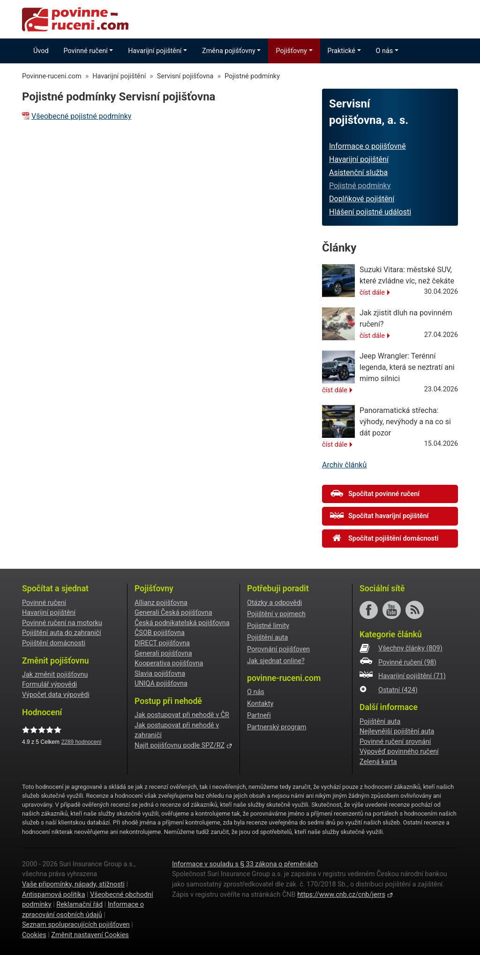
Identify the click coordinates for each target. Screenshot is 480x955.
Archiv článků (344, 464)
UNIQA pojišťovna (161, 684)
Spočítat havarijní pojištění (379, 516)
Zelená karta (378, 762)
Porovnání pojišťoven (278, 649)
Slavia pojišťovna (160, 674)
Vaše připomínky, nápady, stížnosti (73, 884)
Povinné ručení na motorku (62, 623)
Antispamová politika (53, 895)
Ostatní (398, 690)
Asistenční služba (358, 172)
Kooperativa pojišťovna (169, 663)
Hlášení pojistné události (370, 211)
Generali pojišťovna (163, 653)
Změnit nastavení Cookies (89, 935)
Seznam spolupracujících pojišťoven (76, 925)
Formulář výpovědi (49, 684)
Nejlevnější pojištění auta (397, 731)
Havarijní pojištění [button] (154, 51)
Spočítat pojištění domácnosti (384, 538)
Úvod (41, 51)
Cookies (34, 935)
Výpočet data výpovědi (56, 695)
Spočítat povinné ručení (375, 493)
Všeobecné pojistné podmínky (81, 116)
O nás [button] (384, 51)
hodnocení (81, 742)
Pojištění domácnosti (53, 643)
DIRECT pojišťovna (162, 643)
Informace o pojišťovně (367, 146)
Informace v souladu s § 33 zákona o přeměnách (245, 864)
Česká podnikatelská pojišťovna (182, 623)
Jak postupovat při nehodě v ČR (182, 715)
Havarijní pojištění (359, 159)
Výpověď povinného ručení (399, 752)
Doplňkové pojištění (361, 198)
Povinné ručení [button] (86, 51)
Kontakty (260, 704)
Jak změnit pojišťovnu (55, 675)
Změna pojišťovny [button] (228, 51)
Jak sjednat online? (276, 661)
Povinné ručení (44, 603)
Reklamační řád (79, 905)
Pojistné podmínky (359, 185)
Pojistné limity (268, 626)
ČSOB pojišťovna (160, 633)
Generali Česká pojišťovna (173, 613)
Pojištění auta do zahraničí (61, 633)
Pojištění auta (267, 638)
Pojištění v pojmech (276, 614)
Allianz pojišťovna (161, 603)
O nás (255, 692)
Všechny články (410, 648)
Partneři (259, 715)
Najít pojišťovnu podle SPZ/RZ (180, 745)
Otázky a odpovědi (274, 603)
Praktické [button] (341, 51)
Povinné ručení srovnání (395, 742)
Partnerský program (276, 727)
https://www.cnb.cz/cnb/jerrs (341, 895)
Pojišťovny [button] (291, 51)
